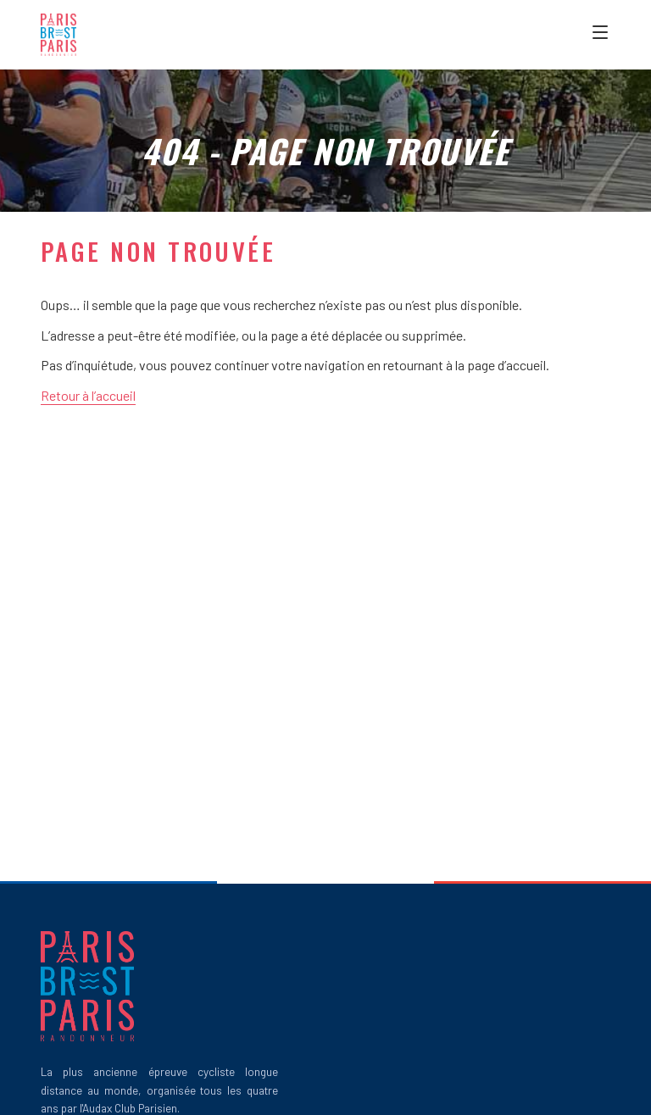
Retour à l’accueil (88, 395)
